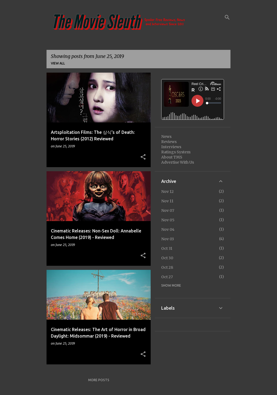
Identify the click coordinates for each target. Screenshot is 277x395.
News (166, 136)
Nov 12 (167, 191)
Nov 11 (167, 201)
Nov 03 (167, 239)
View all (58, 63)
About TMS (171, 157)
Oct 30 (167, 257)
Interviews (171, 146)
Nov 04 (167, 229)
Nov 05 (167, 220)
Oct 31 (166, 248)
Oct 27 (167, 276)
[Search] (227, 17)
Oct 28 (167, 267)
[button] (143, 157)
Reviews (169, 141)
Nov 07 (167, 210)
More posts (98, 380)
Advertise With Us (177, 162)
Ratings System (175, 152)
